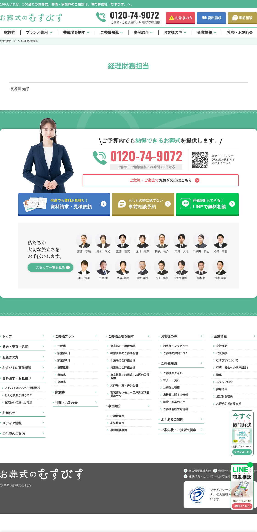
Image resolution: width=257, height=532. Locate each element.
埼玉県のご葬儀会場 (122, 367)
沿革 (219, 374)
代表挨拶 (221, 353)
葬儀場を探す (74, 32)
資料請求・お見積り (16, 378)
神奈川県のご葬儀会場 (124, 353)
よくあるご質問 (172, 419)
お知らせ (8, 413)
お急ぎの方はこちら (160, 180)
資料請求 (214, 18)
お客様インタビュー (175, 346)
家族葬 (9, 32)
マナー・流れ (171, 380)
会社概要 (221, 346)
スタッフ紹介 (224, 382)
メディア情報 (12, 423)
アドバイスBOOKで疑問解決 (22, 388)
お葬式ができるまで (228, 403)
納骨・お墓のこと (174, 402)
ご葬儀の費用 (171, 387)
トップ (7, 336)
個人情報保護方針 (200, 470)
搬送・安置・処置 (15, 346)
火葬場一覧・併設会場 (124, 385)
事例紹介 (141, 32)
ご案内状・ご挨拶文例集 (178, 430)
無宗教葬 (62, 367)
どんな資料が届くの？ (18, 395)
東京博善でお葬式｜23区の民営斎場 (129, 376)
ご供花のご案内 (13, 433)
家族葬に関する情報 (175, 394)
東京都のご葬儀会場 (122, 346)
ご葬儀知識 (109, 32)
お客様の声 (173, 32)
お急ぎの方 (183, 18)
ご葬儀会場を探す (121, 336)
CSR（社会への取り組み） (232, 367)
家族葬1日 (63, 360)
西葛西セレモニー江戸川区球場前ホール (129, 394)
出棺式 (61, 374)
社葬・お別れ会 (240, 32)
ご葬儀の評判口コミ (175, 353)
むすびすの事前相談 (16, 368)
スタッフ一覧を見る (50, 267)
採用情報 (221, 389)
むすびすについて (227, 360)
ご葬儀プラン (64, 336)
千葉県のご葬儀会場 (122, 360)
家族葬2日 (63, 353)
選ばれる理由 (224, 396)
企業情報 (204, 32)
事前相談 (245, 18)
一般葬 (61, 346)
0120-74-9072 (134, 14)
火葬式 (61, 382)
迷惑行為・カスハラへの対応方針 (209, 476)
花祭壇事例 (117, 423)
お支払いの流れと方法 (18, 402)
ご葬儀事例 (117, 416)
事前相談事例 (118, 430)
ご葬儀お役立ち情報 (175, 409)
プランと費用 (37, 32)
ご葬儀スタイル (172, 373)
